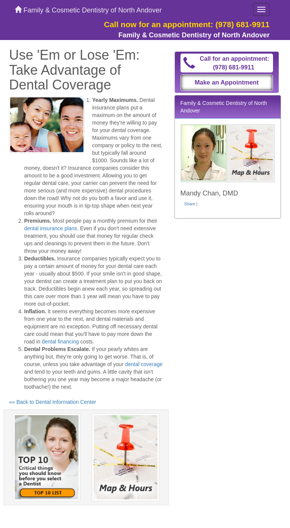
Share (189, 204)
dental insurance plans (50, 228)
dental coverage (144, 364)
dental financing (60, 342)
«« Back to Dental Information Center (52, 402)
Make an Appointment (226, 82)
